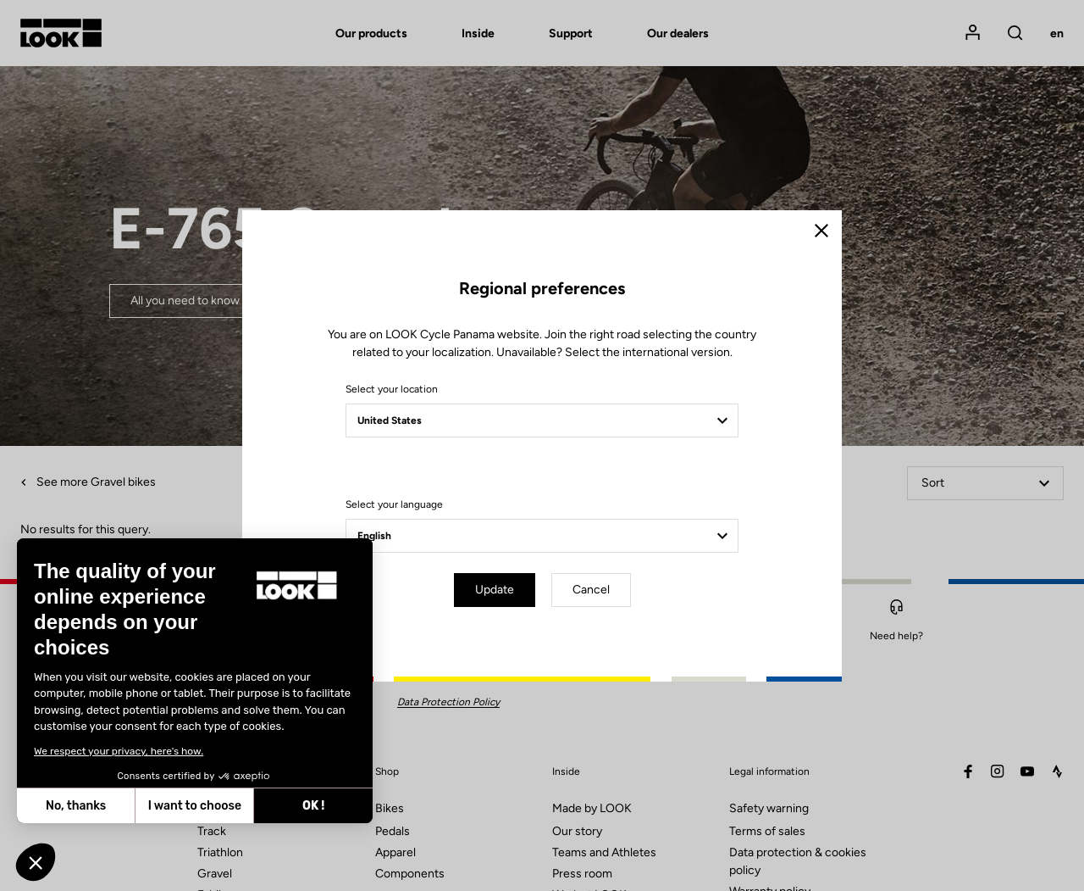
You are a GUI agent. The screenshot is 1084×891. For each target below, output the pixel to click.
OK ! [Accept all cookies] (313, 806)
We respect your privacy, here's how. (118, 751)
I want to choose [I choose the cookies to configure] (194, 806)
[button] (35, 862)
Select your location (392, 389)
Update (494, 589)
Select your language (394, 504)
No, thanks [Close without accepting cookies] (76, 806)
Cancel (591, 589)
